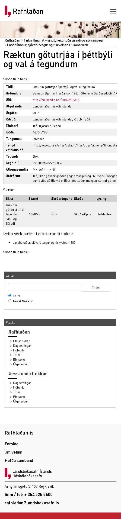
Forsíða (11, 443)
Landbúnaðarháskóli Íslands (52, 106)
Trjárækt (45, 125)
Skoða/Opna (82, 214)
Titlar (16, 355)
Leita (16, 296)
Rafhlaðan (28, 11)
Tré (35, 125)
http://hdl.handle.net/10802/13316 (56, 99)
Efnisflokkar (21, 341)
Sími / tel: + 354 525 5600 (29, 494)
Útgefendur (20, 364)
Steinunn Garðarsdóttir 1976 (100, 93)
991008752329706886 (47, 163)
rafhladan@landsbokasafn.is (32, 502)
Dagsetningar (22, 345)
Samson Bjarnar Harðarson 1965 (56, 93)
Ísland (56, 125)
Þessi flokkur (22, 301)
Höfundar (19, 350)
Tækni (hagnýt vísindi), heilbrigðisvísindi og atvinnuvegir (64, 40)
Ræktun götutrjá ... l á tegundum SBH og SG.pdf (15, 214)
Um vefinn (13, 451)
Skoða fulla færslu (16, 79)
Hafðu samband (19, 460)
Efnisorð (19, 359)
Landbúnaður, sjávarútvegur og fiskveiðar (37, 45)
